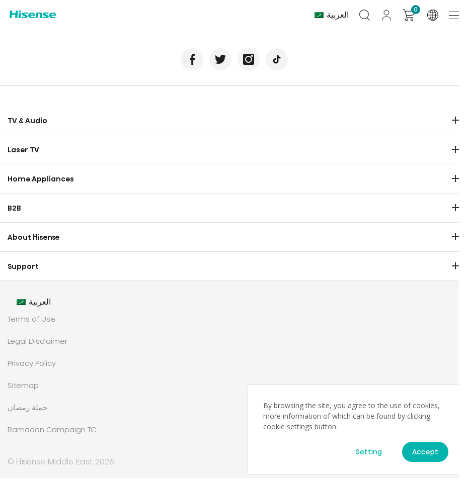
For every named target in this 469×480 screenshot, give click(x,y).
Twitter (220, 61)
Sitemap (23, 387)
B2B (14, 210)
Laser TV (23, 152)
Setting (369, 452)
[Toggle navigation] (455, 15)
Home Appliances (41, 181)
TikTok (277, 61)
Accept (425, 452)
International (432, 15)
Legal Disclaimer (37, 343)
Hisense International (33, 15)
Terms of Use (31, 321)
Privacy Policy (32, 365)
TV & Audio (27, 123)
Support (23, 268)
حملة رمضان (27, 409)
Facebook (191, 61)
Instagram (249, 61)
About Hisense (34, 239)
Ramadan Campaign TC (52, 431)
